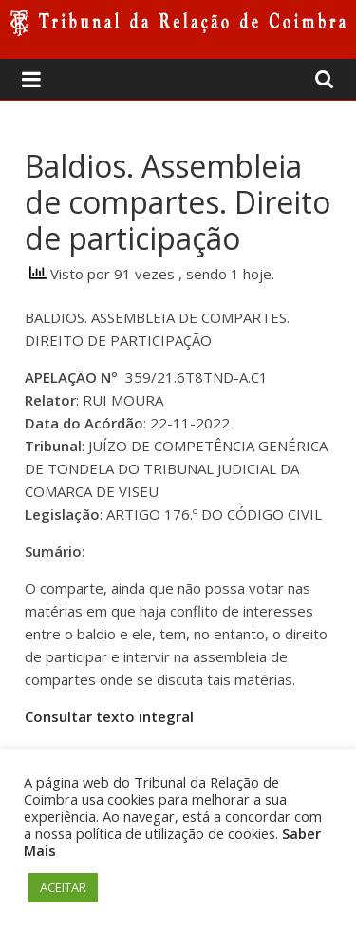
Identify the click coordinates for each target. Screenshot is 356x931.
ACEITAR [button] (63, 887)
